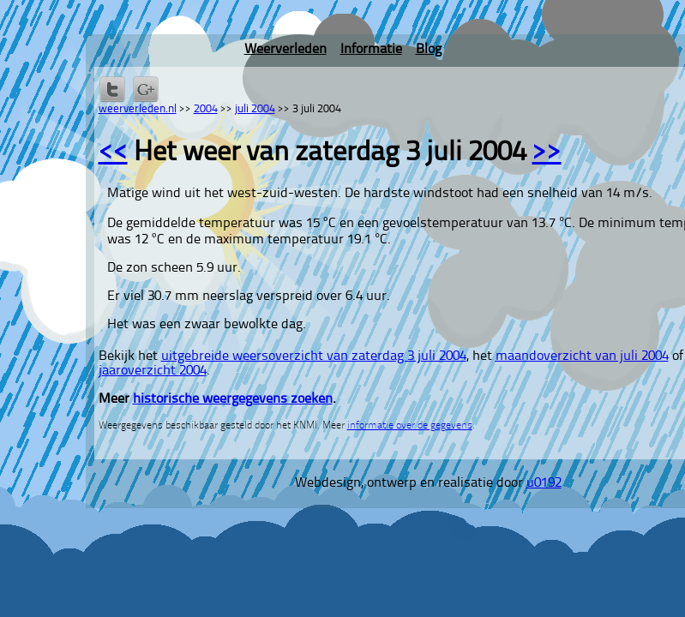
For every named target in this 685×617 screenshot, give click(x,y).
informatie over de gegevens (409, 426)
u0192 (544, 483)
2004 (206, 109)
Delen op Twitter (112, 89)
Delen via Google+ (145, 89)
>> (547, 153)
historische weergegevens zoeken (233, 399)
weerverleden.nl (138, 109)
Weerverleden (285, 50)
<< (113, 153)
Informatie (371, 50)
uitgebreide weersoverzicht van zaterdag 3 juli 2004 (313, 356)
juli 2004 (255, 109)
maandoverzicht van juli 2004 (582, 356)
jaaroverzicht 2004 (153, 371)
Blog (429, 50)
